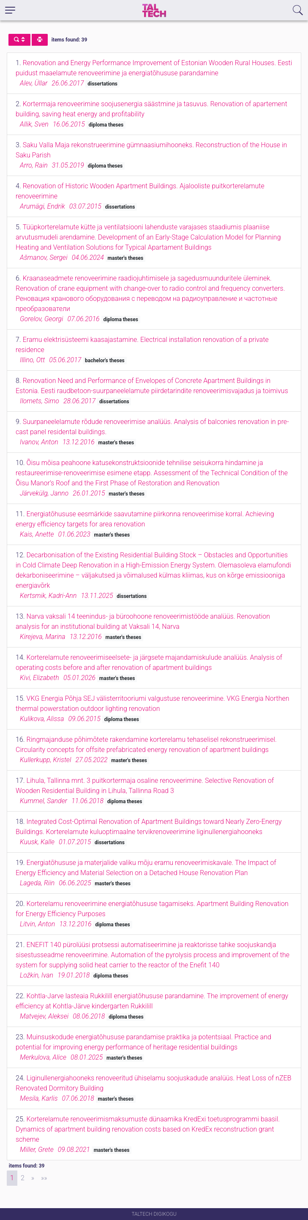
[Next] (33, 1178)
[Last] (44, 1178)
